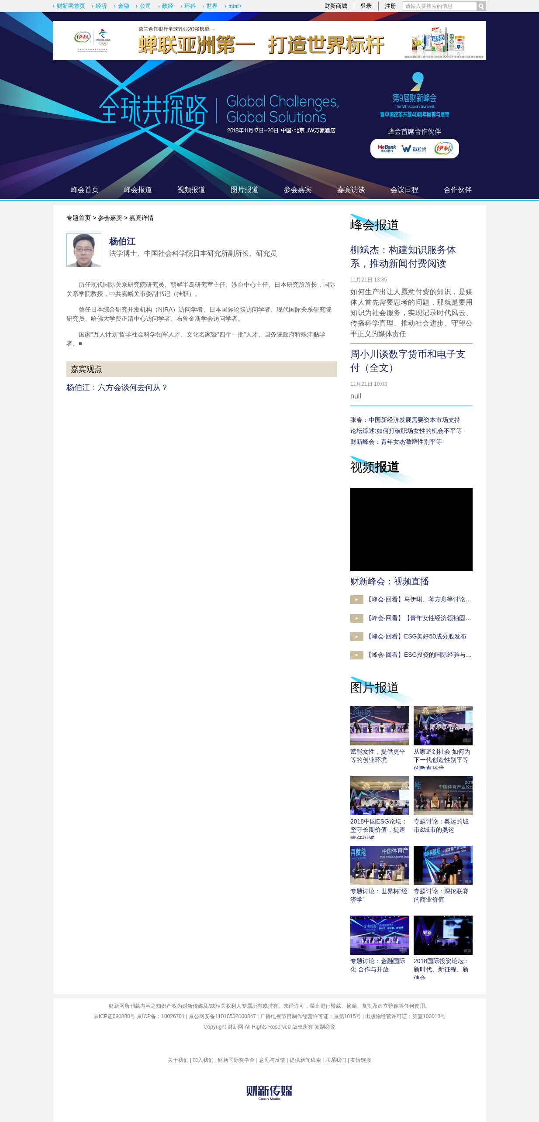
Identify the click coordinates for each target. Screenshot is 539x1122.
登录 (366, 6)
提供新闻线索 (305, 1060)
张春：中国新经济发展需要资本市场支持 (405, 419)
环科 (190, 6)
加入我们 (203, 1060)
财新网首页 (71, 6)
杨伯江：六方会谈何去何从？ (117, 387)
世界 (212, 6)
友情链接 (360, 1060)
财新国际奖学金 (236, 1060)
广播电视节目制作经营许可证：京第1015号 (310, 1016)
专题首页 (78, 217)
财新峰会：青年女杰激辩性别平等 (396, 441)
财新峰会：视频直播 (389, 581)
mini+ (235, 6)
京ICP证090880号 (114, 1016)
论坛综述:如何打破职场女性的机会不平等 (406, 430)
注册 (390, 6)
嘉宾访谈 (351, 189)
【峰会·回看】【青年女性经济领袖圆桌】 (421, 617)
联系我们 (335, 1060)
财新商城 (336, 6)
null (355, 396)
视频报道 (191, 189)
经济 (101, 6)
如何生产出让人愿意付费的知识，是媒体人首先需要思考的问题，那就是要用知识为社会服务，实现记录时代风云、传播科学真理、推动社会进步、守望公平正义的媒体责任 (411, 312)
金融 (123, 6)
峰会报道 (138, 189)
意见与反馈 (272, 1060)
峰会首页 (85, 189)
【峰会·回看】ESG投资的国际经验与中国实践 (428, 654)
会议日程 (404, 189)
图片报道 (245, 189)
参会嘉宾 (298, 189)
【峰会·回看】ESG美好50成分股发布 (416, 636)
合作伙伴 (458, 189)
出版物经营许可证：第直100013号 (405, 1016)
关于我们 (178, 1060)
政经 (167, 6)
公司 (145, 6)
